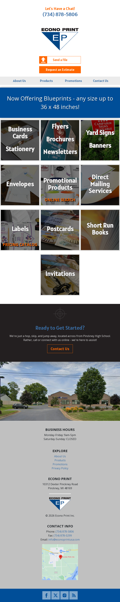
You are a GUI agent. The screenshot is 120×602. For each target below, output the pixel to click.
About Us (19, 81)
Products (46, 81)
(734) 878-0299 (63, 535)
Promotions (73, 81)
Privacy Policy (60, 468)
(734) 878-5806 (60, 14)
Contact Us (100, 81)
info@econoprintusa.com (64, 539)
